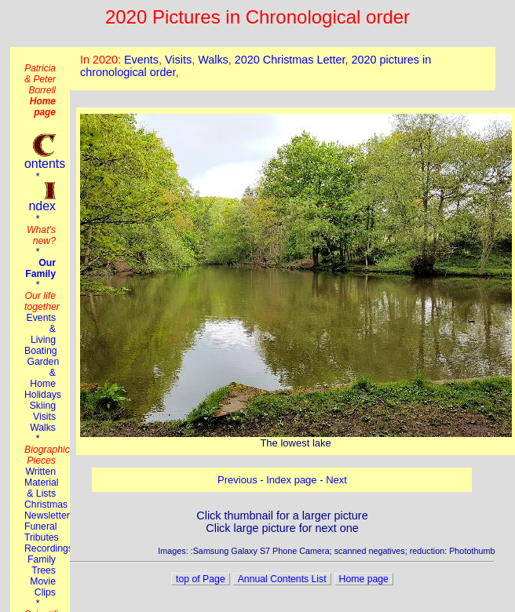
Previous (237, 480)
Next (336, 480)
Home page (364, 579)
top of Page (200, 579)
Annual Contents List (282, 579)
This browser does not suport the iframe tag (282, 68)
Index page (291, 480)
